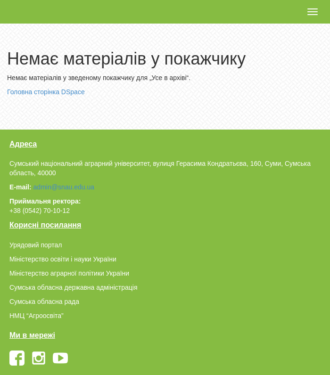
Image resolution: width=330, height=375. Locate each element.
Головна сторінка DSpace (46, 92)
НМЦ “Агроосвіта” (36, 315)
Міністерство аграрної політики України (69, 273)
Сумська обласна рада (44, 301)
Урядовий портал (35, 245)
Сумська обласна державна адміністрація (73, 287)
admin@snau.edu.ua (63, 187)
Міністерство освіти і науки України (62, 259)
